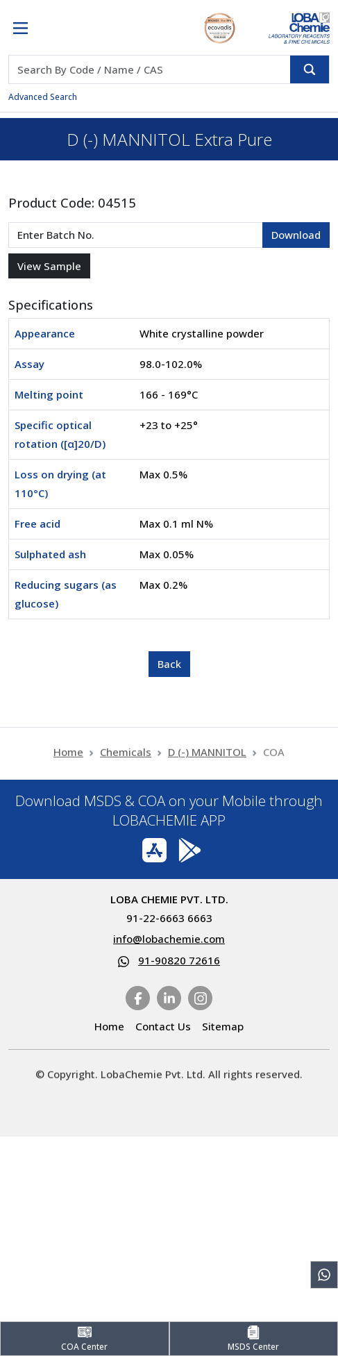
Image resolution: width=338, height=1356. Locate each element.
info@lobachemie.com (169, 939)
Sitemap (223, 1026)
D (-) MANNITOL (207, 757)
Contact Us (163, 1026)
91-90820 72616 (179, 960)
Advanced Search (42, 97)
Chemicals (125, 757)
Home (68, 757)
